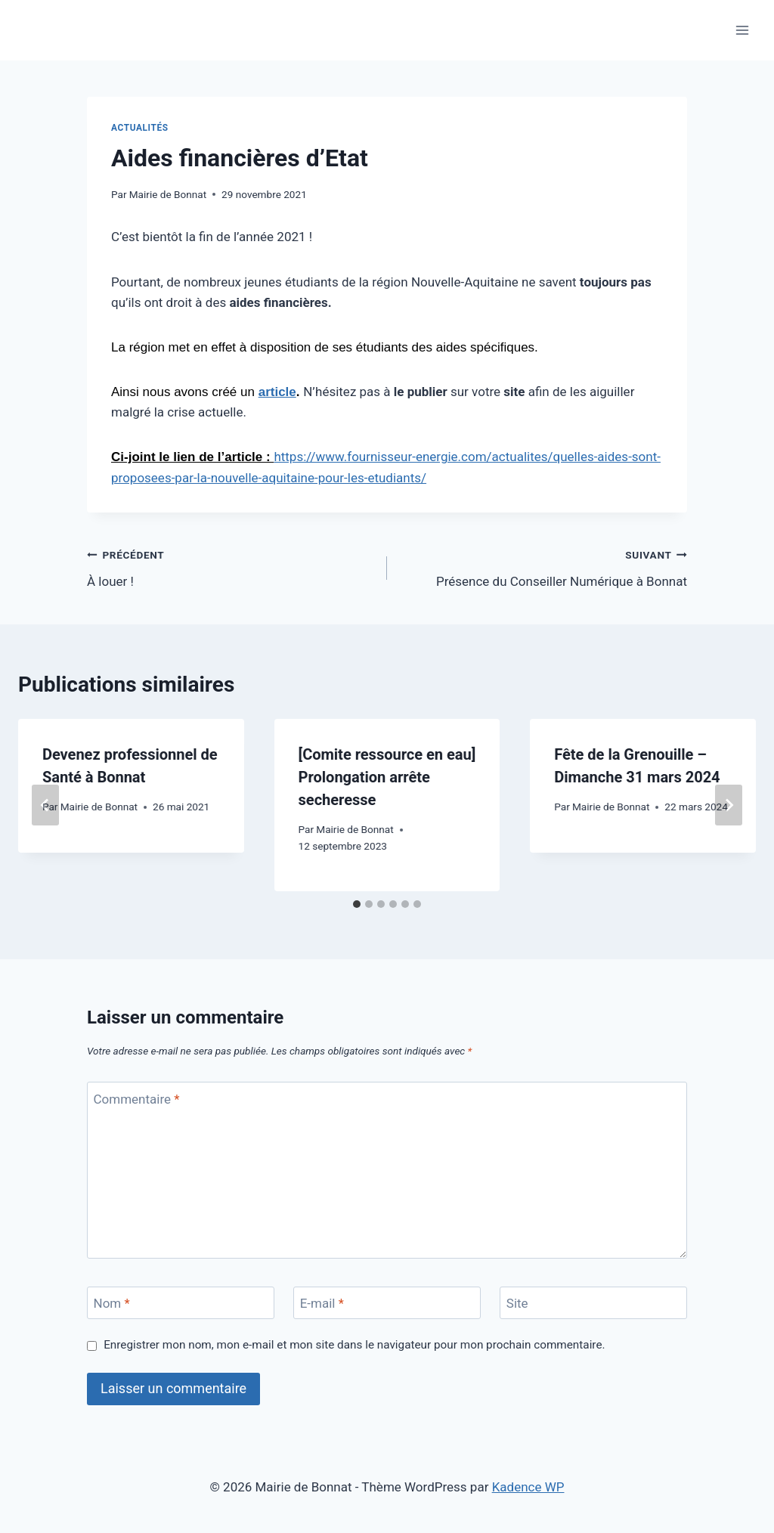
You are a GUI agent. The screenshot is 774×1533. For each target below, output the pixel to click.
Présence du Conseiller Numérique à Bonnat (543, 566)
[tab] (357, 904)
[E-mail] (387, 1303)
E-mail (322, 1303)
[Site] (593, 1303)
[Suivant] (728, 805)
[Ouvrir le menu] (742, 30)
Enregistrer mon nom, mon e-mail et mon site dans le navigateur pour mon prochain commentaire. (354, 1345)
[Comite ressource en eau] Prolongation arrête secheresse (387, 777)
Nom (112, 1303)
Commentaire (137, 1099)
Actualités (140, 127)
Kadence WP (528, 1486)
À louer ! (230, 566)
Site (517, 1303)
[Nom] (180, 1303)
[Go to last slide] (45, 805)
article (277, 392)
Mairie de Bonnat (167, 194)
